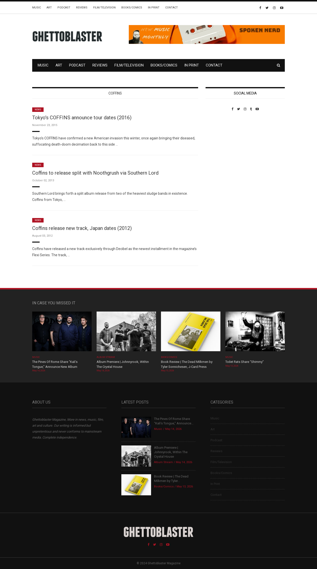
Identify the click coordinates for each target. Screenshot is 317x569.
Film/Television (104, 7)
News (38, 109)
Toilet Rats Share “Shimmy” (244, 362)
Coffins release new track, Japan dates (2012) (82, 228)
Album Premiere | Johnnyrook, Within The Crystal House (170, 452)
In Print (153, 7)
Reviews (81, 7)
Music (36, 7)
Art (49, 7)
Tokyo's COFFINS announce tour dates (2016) (82, 118)
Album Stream (106, 357)
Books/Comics (131, 7)
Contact (171, 7)
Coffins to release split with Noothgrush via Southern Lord (95, 173)
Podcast (63, 7)
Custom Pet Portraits (220, 145)
